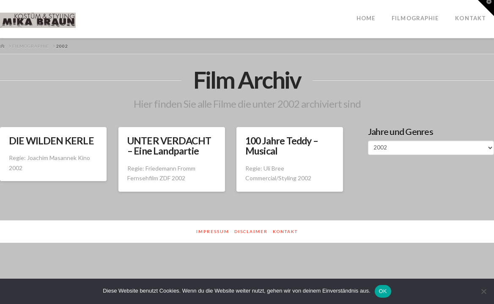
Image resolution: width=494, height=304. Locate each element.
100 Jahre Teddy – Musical (281, 146)
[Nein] (483, 291)
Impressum (212, 231)
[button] (486, 8)
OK (383, 291)
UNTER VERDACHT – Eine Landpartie (169, 146)
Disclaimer (251, 231)
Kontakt (285, 231)
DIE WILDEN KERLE (51, 141)
